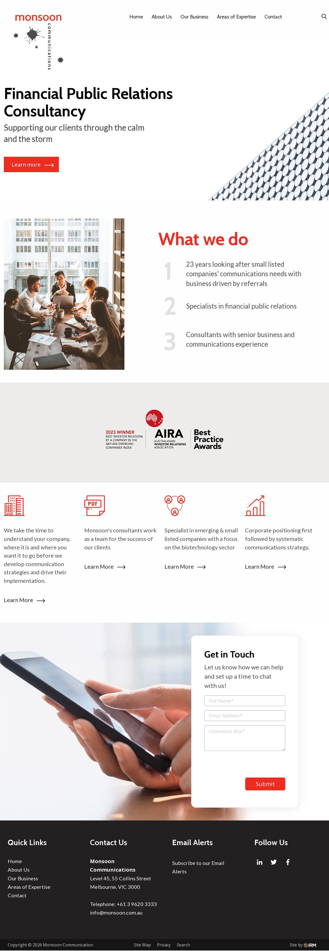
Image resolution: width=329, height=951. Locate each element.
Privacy (164, 945)
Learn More (23, 599)
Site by (303, 945)
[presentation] (243, 765)
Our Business (194, 17)
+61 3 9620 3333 (137, 904)
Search (183, 945)
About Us (162, 17)
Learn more (33, 164)
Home (136, 17)
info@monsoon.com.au (116, 912)
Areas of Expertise (236, 17)
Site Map (142, 945)
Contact (273, 17)
